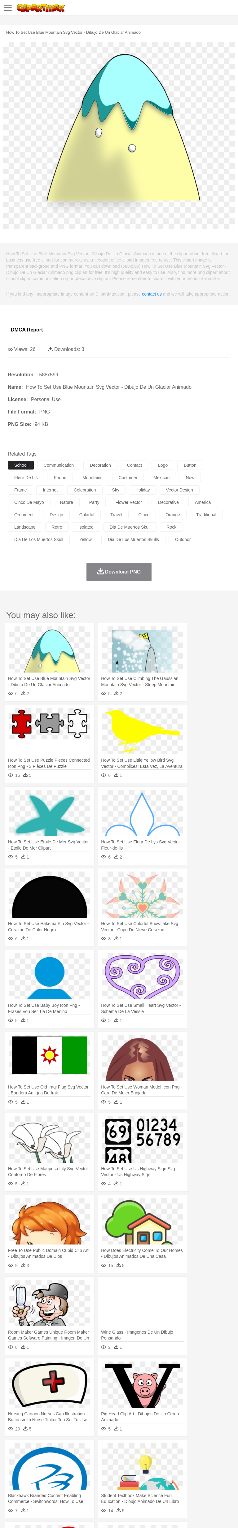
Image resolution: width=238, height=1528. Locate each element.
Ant (29, 1460)
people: (14, 1469)
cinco (143, 514)
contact (134, 465)
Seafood (158, 1488)
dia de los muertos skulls (133, 539)
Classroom (82, 1479)
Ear (141, 1469)
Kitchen (197, 1488)
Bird (51, 1460)
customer (128, 477)
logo (163, 465)
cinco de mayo (29, 502)
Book (65, 1479)
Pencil (119, 1479)
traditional (206, 514)
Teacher (50, 1479)
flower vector (128, 502)
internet (50, 489)
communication (59, 465)
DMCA (92, 1515)
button (190, 465)
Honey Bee (206, 1460)
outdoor (183, 539)
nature (66, 502)
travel (116, 514)
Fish (177, 1460)
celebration (85, 489)
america (203, 502)
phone (60, 477)
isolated (86, 527)
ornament (23, 514)
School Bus (158, 1479)
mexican (161, 477)
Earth (108, 1451)
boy (217, 1469)
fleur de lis (25, 477)
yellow (85, 539)
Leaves (63, 1451)
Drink (77, 1488)
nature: (13, 1450)
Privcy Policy (50, 1515)
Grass (165, 1451)
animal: (14, 1459)
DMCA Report (27, 329)
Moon (199, 1451)
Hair (195, 1469)
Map (176, 1479)
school (21, 465)
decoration (100, 465)
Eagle (145, 1460)
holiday (142, 489)
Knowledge (193, 1479)
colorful (86, 514)
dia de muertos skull (130, 527)
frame (20, 489)
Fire (120, 1451)
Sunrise (214, 1451)
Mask (30, 1469)
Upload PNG (115, 1515)
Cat (80, 1460)
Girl (206, 1469)
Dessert (61, 1488)
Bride (56, 1469)
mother (86, 1469)
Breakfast (30, 1488)
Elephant (162, 1460)
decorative (168, 502)
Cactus (79, 1451)
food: (12, 1487)
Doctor (128, 1469)
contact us (152, 294)
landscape (25, 527)
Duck (132, 1460)
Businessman (107, 1469)
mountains (92, 477)
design (56, 514)
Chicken (94, 1460)
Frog (189, 1460)
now (190, 477)
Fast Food (94, 1488)
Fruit (110, 1488)
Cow (108, 1460)
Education (137, 1479)
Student (32, 1479)
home (183, 1469)
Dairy (46, 1488)
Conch (94, 1451)
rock (171, 527)
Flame (133, 1451)
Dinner (212, 1488)
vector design (179, 489)
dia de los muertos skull (38, 539)
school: (14, 1478)
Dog (120, 1460)
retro (57, 527)
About (12, 1515)
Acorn (30, 1451)
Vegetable (178, 1488)
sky (115, 489)
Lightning (182, 1451)
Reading (103, 1479)
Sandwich (139, 1488)
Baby (43, 1469)
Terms (28, 1515)
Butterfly (66, 1460)
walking (167, 1469)
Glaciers (149, 1451)
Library (212, 1479)
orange (172, 514)
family (70, 1469)
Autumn (46, 1451)
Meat (122, 1488)
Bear (40, 1460)
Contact (73, 1515)
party (94, 502)
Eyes (152, 1469)
